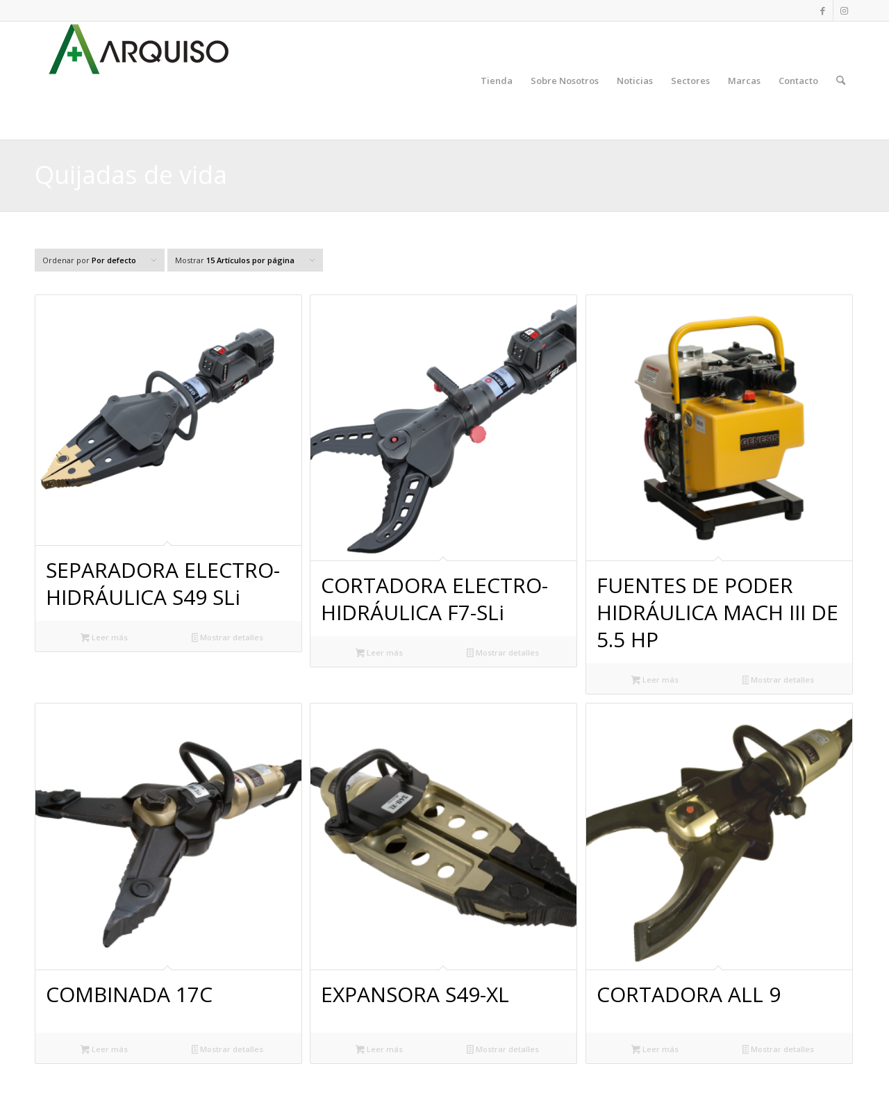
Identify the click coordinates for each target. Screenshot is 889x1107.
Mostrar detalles (228, 638)
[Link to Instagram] (843, 10)
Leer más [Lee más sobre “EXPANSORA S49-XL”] (379, 1050)
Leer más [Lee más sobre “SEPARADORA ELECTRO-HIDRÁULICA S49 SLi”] (104, 638)
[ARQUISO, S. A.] (139, 81)
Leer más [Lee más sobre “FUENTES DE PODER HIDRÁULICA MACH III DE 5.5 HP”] (655, 680)
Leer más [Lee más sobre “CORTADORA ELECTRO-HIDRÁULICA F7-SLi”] (379, 653)
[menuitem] (497, 81)
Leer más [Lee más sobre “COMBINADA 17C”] (104, 1050)
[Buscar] (840, 81)
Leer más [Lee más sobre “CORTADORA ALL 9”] (655, 1050)
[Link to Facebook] (823, 10)
